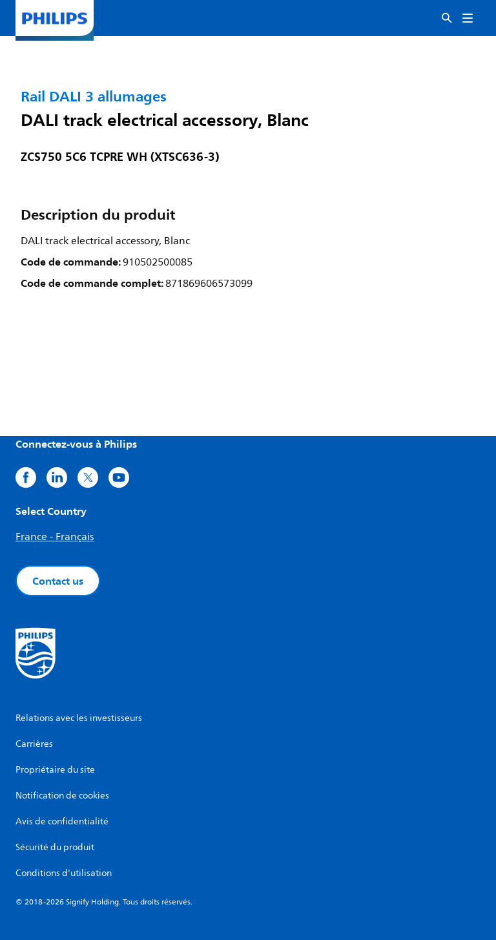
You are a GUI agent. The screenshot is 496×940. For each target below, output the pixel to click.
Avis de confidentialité (62, 821)
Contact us (57, 581)
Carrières (34, 743)
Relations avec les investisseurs (79, 718)
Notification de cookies (62, 795)
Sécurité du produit (55, 847)
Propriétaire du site (55, 769)
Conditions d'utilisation (64, 873)
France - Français (55, 536)
